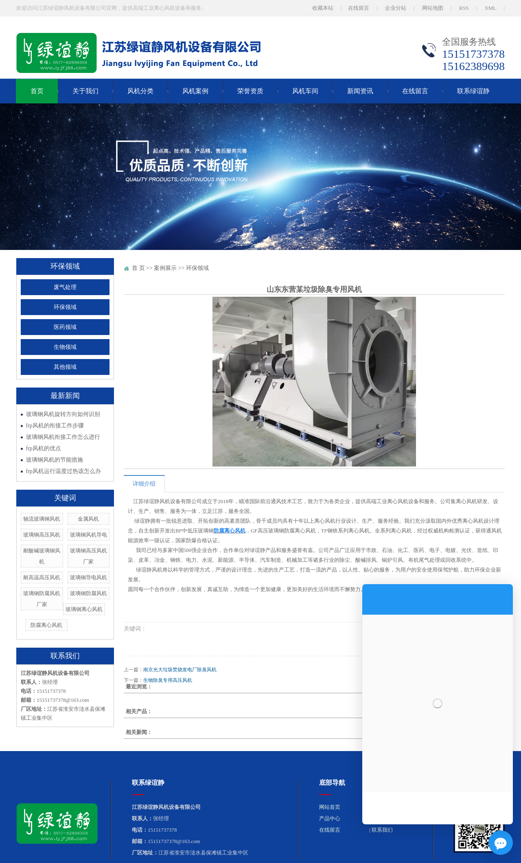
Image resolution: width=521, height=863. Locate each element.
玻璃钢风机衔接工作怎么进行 (63, 437)
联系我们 (382, 830)
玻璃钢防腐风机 (88, 593)
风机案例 (195, 91)
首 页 (138, 268)
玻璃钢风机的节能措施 (54, 460)
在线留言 (358, 8)
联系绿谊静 (473, 91)
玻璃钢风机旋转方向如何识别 (63, 414)
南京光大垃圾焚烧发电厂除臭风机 (180, 669)
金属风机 (88, 519)
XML (490, 8)
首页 (37, 91)
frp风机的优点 (43, 448)
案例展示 (165, 268)
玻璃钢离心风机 (84, 609)
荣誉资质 (250, 91)
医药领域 (65, 327)
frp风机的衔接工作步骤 (55, 426)
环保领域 (65, 307)
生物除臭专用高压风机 (167, 680)
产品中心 (329, 818)
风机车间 (305, 91)
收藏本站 (322, 8)
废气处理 (65, 287)
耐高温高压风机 (41, 577)
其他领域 (65, 367)
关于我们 (85, 91)
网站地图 (432, 8)
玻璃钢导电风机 (88, 577)
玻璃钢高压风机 (41, 535)
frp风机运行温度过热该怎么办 (63, 471)
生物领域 (65, 347)
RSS (463, 8)
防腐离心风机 (46, 625)
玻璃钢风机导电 (88, 535)
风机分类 (140, 91)
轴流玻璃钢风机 (41, 519)
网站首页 (329, 807)
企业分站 (395, 8)
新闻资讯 (360, 91)
